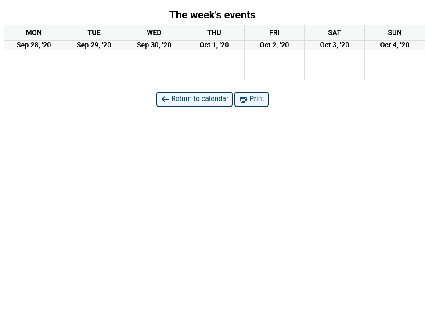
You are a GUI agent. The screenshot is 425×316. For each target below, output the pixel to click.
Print (251, 99)
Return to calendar (194, 99)
